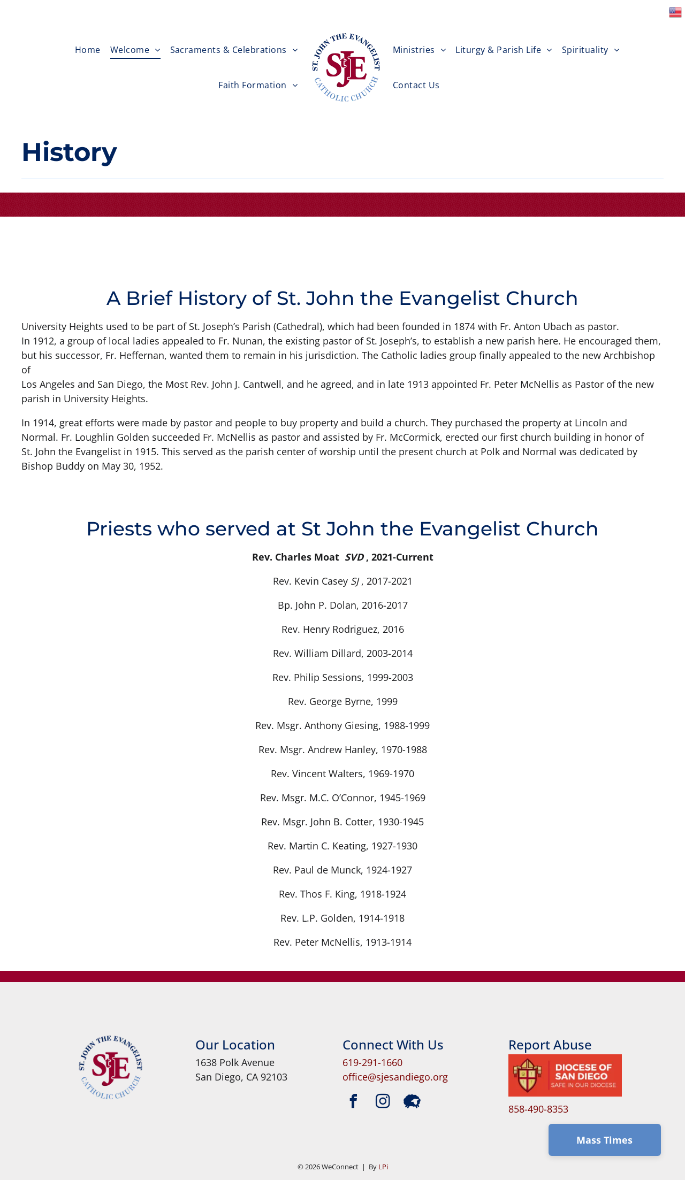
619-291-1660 (372, 1062)
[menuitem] (87, 50)
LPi (383, 1166)
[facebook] (353, 1103)
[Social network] (412, 1103)
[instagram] (382, 1103)
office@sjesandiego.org (395, 1076)
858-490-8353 (538, 1108)
